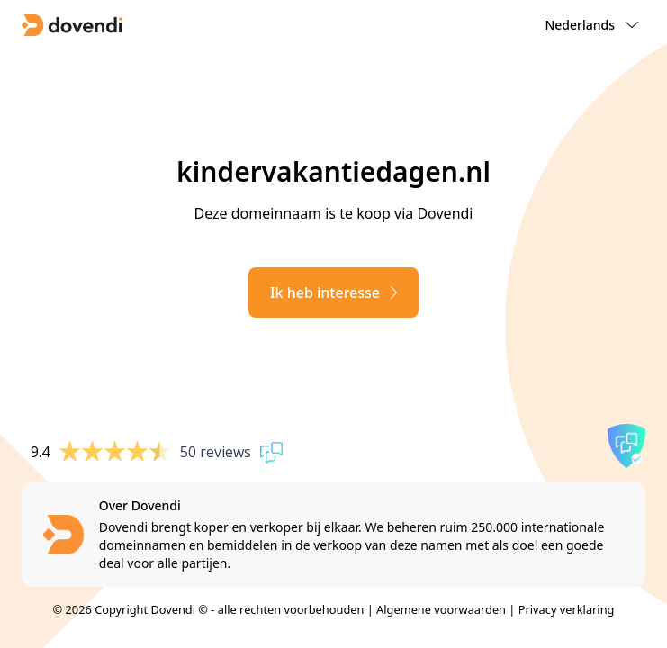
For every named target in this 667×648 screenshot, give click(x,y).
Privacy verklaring (566, 609)
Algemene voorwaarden (441, 609)
